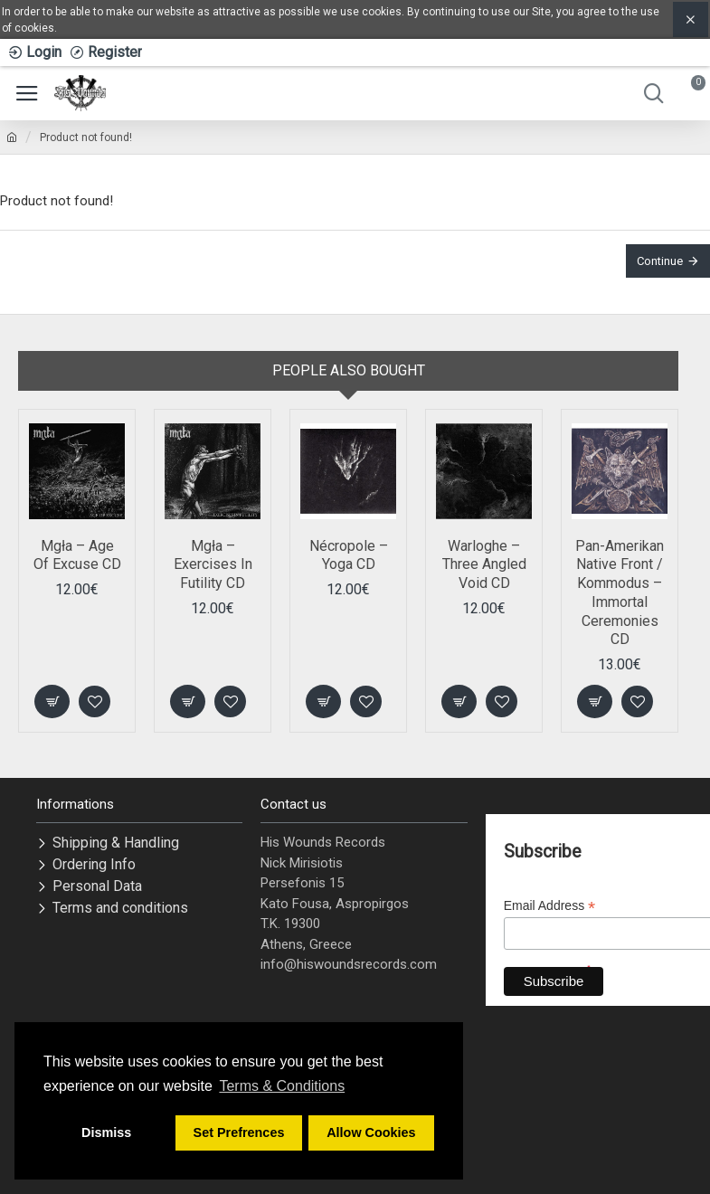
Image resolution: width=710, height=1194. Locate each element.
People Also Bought (348, 370)
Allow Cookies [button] (371, 1132)
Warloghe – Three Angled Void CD (484, 564)
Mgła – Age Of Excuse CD (77, 555)
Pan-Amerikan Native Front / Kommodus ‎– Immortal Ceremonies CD (619, 593)
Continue (660, 261)
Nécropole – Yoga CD (348, 555)
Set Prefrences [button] (239, 1132)
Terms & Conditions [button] (282, 1086)
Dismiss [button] (106, 1132)
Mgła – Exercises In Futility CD (213, 564)
